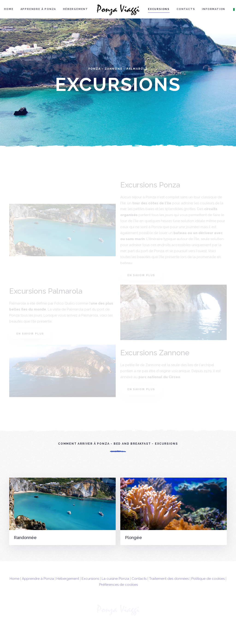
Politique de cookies (208, 584)
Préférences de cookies (118, 590)
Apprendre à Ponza (38, 9)
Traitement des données (169, 584)
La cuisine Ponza (115, 584)
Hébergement (75, 9)
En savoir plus (141, 275)
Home (8, 9)
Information (213, 9)
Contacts (186, 9)
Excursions (159, 9)
